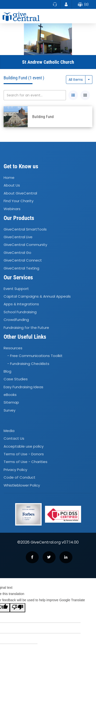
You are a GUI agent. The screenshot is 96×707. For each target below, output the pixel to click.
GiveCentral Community (25, 244)
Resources (13, 347)
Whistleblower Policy (22, 485)
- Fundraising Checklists (28, 363)
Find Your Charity (18, 200)
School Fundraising (20, 311)
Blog (7, 371)
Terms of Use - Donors (24, 454)
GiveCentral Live (18, 236)
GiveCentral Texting (21, 268)
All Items (76, 79)
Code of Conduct (19, 477)
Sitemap (11, 402)
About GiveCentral (20, 193)
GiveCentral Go (17, 252)
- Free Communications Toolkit (35, 355)
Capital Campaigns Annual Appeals (37, 296)
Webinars (12, 208)
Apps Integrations (21, 304)
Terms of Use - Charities (25, 461)
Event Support (16, 288)
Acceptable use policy (24, 446)
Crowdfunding (16, 319)
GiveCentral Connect (23, 260)
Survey (9, 410)
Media (9, 430)
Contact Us (14, 438)
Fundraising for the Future (26, 327)
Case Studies (16, 379)
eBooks (10, 394)
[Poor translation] (17, 607)
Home (9, 177)
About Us (12, 185)
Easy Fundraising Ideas (23, 386)
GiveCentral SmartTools (25, 229)
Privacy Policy (15, 469)
